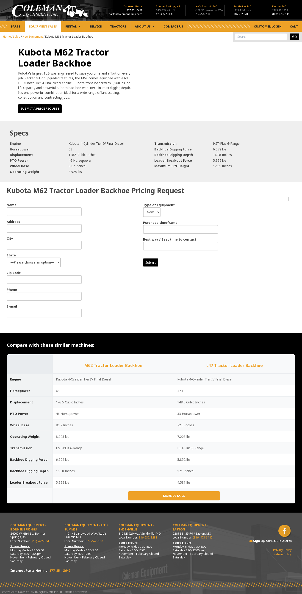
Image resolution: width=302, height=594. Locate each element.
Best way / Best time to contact (169, 239)
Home (7, 37)
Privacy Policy (282, 550)
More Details (174, 496)
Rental (73, 26)
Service (95, 26)
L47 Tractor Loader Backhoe (234, 365)
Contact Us (173, 26)
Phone (12, 289)
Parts (15, 26)
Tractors (118, 26)
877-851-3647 (134, 10)
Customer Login (268, 26)
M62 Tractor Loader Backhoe (113, 365)
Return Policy (283, 554)
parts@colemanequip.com (125, 14)
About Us (145, 26)
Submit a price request (39, 108)
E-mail (12, 306)
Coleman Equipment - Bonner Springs (28, 527)
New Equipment (32, 37)
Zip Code (14, 273)
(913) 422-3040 (164, 14)
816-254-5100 (202, 14)
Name (12, 205)
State (11, 255)
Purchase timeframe (160, 222)
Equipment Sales (43, 26)
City (10, 238)
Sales (16, 37)
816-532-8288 (241, 14)
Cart (294, 26)
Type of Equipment (159, 205)
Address (13, 221)
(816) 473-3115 (280, 14)
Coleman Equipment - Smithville (136, 527)
